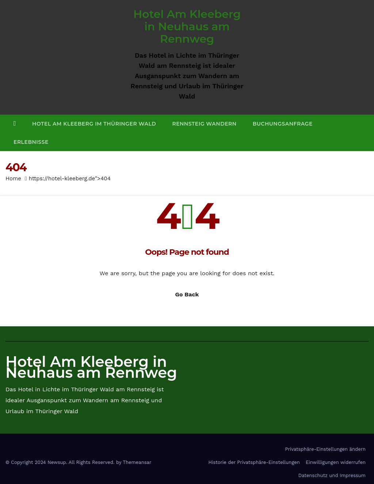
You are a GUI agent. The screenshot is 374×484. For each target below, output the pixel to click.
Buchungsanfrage (283, 123)
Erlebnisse (31, 142)
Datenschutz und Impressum (332, 475)
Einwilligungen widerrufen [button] (336, 462)
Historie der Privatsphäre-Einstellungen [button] (253, 462)
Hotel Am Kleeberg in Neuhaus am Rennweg (187, 26)
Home (13, 178)
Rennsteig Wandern (204, 123)
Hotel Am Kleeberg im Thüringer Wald (94, 123)
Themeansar (137, 462)
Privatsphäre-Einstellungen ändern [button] (325, 449)
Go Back (187, 294)
